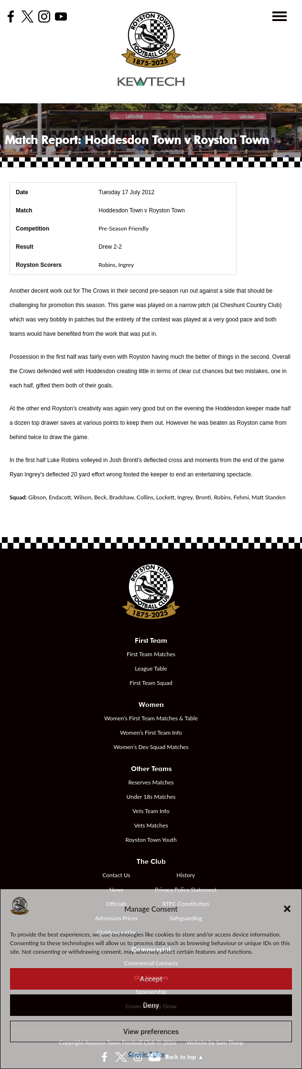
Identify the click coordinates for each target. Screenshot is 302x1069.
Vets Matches (151, 825)
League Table (151, 668)
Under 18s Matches (151, 796)
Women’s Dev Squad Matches (151, 746)
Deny (151, 1005)
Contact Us (116, 875)
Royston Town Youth (150, 839)
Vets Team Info (150, 811)
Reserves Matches (150, 782)
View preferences (151, 1031)
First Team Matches (151, 654)
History (185, 875)
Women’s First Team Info (151, 732)
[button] (287, 909)
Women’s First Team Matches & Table (151, 718)
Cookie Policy (146, 1054)
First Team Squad (151, 682)
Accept (151, 979)
